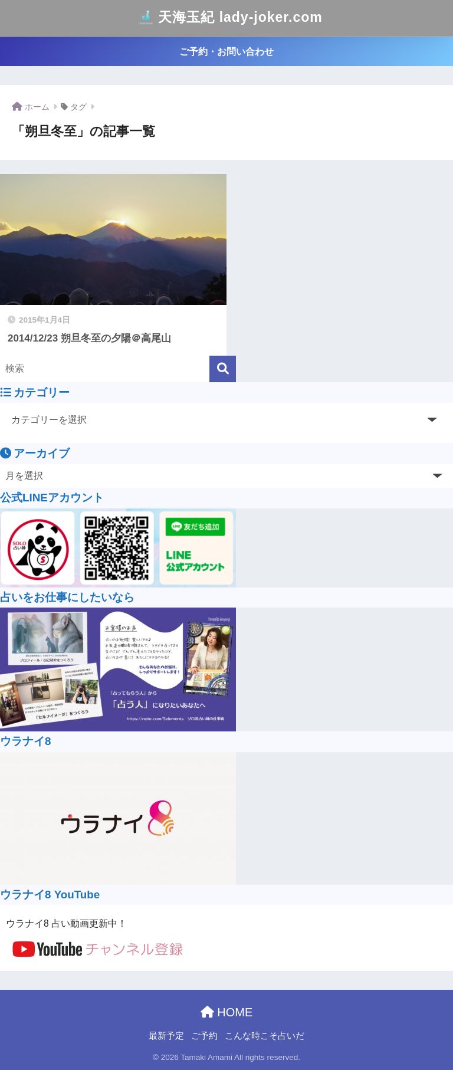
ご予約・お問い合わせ (226, 52)
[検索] (222, 369)
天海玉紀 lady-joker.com (227, 18)
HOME (227, 1012)
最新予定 (166, 1036)
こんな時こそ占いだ (264, 1036)
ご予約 (204, 1036)
